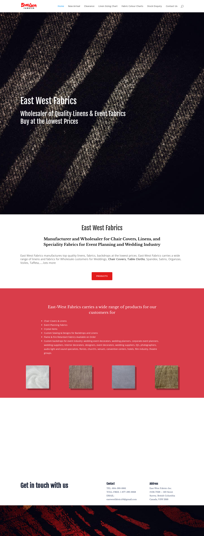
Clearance (89, 6)
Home (61, 6)
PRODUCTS (102, 276)
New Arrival (74, 6)
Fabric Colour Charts (132, 6)
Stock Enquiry (154, 6)
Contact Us (171, 6)
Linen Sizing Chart (108, 6)
